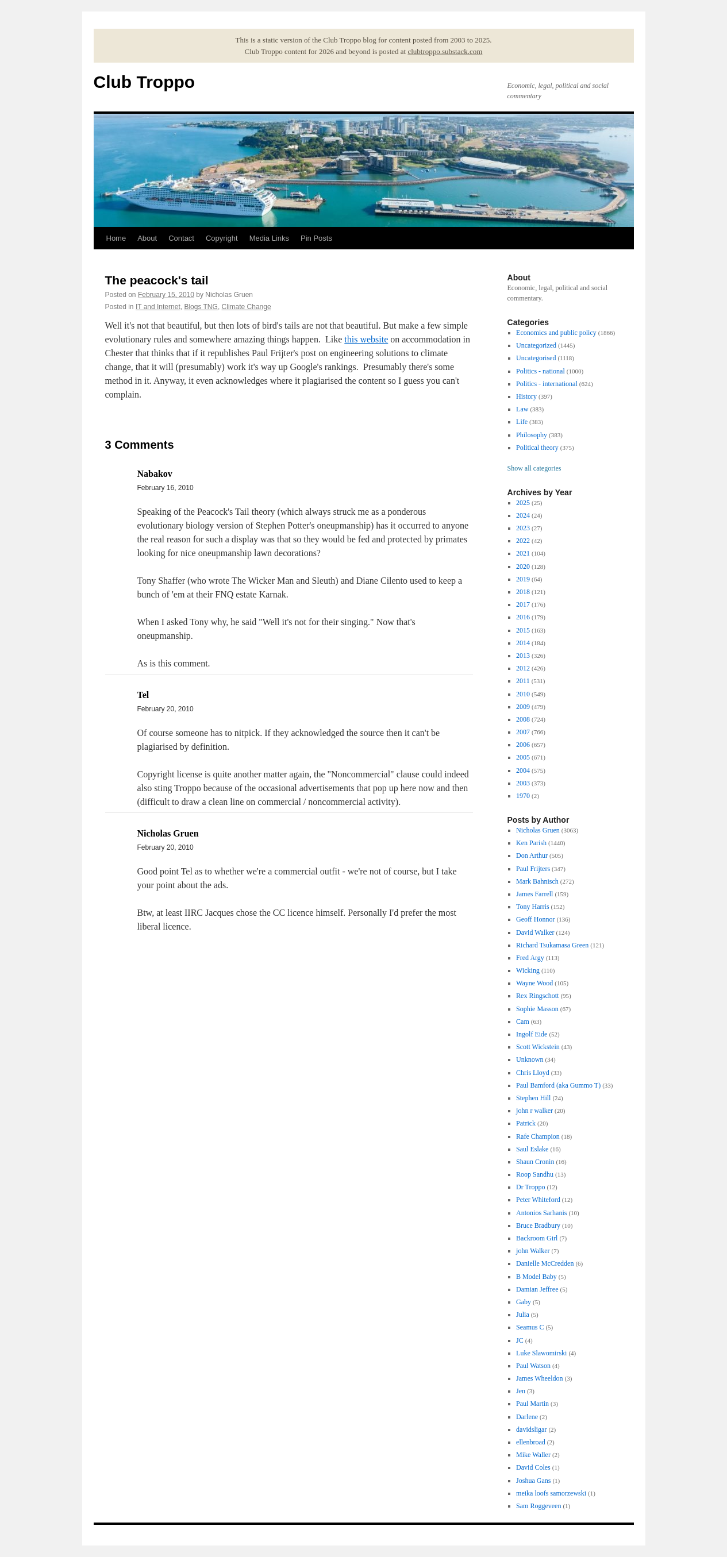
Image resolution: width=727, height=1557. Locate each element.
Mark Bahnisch (537, 881)
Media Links (269, 238)
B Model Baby (536, 1277)
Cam (522, 1022)
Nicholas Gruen (538, 830)
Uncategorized (536, 345)
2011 (523, 681)
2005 (523, 757)
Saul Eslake (532, 1149)
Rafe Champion (538, 1136)
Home (116, 238)
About (147, 238)
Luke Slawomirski (541, 1353)
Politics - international (547, 384)
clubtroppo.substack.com (444, 51)
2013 (523, 656)
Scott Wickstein (538, 1047)
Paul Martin (532, 1404)
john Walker (532, 1251)
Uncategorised (536, 358)
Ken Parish (531, 843)
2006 (523, 745)
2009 (523, 707)
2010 (523, 694)
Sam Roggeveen (538, 1506)
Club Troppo (144, 81)
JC (520, 1340)
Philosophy (531, 435)
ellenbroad (530, 1442)
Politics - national (540, 371)
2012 (523, 668)
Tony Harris (532, 907)
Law (522, 409)
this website (366, 339)
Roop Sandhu (534, 1174)
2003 (523, 783)
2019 (523, 579)
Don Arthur (532, 855)
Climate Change (246, 307)
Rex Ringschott (537, 996)
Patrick (526, 1123)
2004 (523, 770)
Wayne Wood (534, 983)
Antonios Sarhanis (541, 1213)
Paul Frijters (533, 869)
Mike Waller (533, 1455)
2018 (523, 592)
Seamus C (530, 1327)
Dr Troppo (530, 1187)
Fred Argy (530, 958)
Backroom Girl (536, 1238)
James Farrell (534, 894)
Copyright (222, 238)
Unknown (529, 1059)
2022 (523, 541)
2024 (523, 515)
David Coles (533, 1467)
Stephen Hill (533, 1098)
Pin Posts (316, 238)
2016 (523, 617)
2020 (523, 566)
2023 (523, 528)
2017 (523, 604)
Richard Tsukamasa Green (552, 945)
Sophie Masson (537, 1009)
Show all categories (534, 468)
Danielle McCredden (545, 1263)
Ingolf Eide (531, 1034)
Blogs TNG (200, 307)
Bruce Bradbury (538, 1225)
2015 (523, 630)
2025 (523, 503)
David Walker (535, 932)
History (526, 396)
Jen (520, 1391)
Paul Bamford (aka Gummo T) (558, 1085)
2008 (523, 719)
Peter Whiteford (538, 1200)
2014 (523, 643)
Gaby (523, 1302)
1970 (523, 796)
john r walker (534, 1111)
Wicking (528, 970)
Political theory (537, 448)
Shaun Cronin (535, 1162)
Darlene (527, 1417)
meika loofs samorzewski (551, 1493)
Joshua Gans (533, 1481)
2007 (523, 732)
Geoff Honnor (535, 919)
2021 (523, 553)
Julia (522, 1315)
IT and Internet (158, 307)
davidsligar (531, 1429)
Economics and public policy (556, 333)
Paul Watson (533, 1366)
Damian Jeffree (537, 1289)
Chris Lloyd (532, 1073)
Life (522, 422)
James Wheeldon (539, 1378)
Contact (181, 238)
